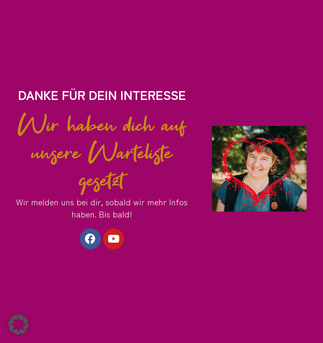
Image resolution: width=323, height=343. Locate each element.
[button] (18, 324)
